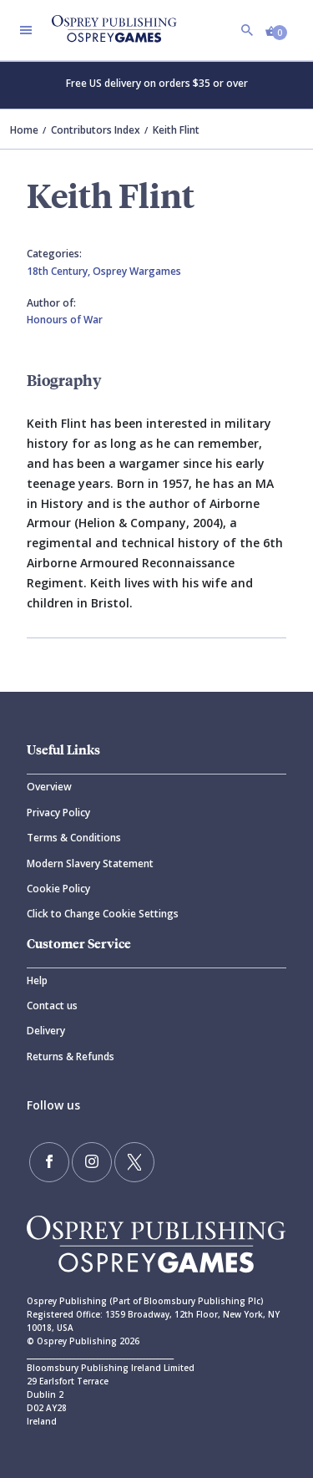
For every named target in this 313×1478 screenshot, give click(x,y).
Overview (49, 787)
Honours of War (65, 319)
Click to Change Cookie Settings (103, 914)
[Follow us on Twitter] (134, 1162)
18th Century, (60, 271)
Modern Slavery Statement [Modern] (90, 863)
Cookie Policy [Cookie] (58, 888)
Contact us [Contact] (52, 1005)
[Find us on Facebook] (49, 1162)
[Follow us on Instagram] (92, 1162)
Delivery (46, 1030)
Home (24, 130)
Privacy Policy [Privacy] (58, 812)
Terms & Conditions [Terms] (74, 837)
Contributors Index (95, 130)
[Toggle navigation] (26, 30)
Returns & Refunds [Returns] (70, 1056)
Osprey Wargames (137, 271)
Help (37, 980)
